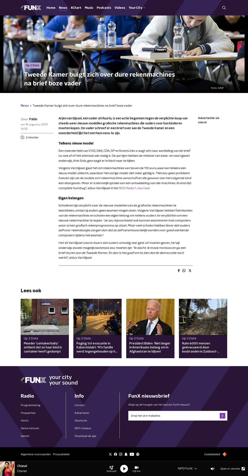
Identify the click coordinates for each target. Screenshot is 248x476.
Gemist (25, 436)
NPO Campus (83, 428)
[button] (111, 468)
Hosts (24, 420)
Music (89, 7)
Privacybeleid (61, 454)
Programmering (30, 405)
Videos (120, 7)
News (63, 7)
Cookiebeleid (212, 454)
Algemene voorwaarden (36, 454)
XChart (76, 7)
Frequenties (28, 413)
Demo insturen (30, 428)
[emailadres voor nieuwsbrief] (177, 416)
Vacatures (81, 420)
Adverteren (82, 413)
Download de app (85, 436)
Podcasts (104, 7)
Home (50, 7)
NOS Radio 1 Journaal (134, 188)
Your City (137, 7)
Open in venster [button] (232, 468)
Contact (80, 405)
